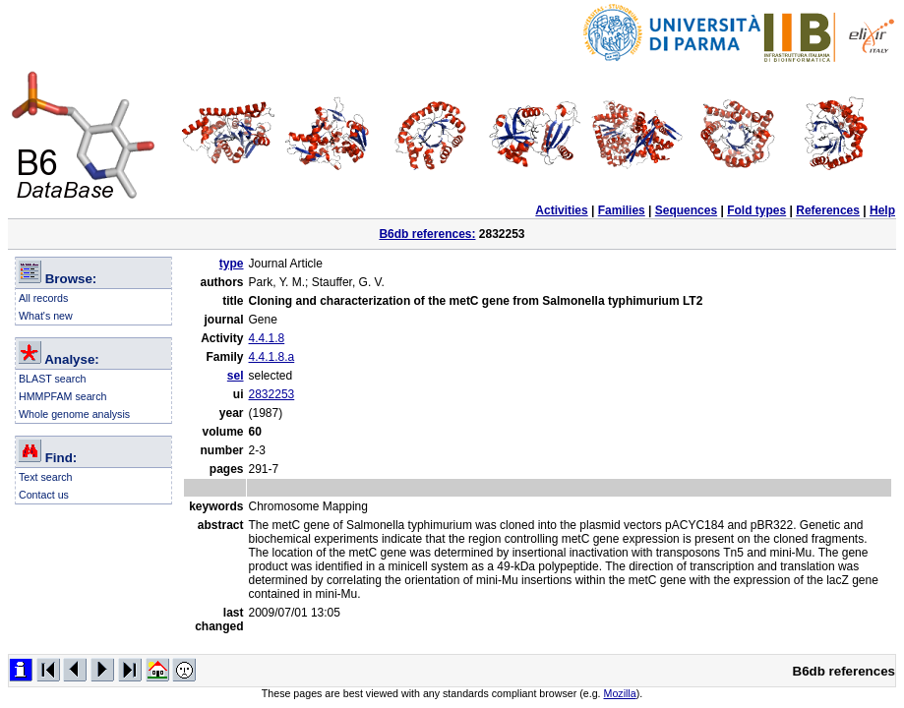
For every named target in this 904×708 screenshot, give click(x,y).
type (231, 263)
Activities (561, 210)
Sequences (686, 210)
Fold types (756, 210)
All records (43, 298)
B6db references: (427, 234)
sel (235, 376)
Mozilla (620, 693)
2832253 (272, 394)
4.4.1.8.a (272, 357)
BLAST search (53, 378)
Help (882, 210)
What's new (46, 316)
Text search (46, 477)
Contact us (44, 495)
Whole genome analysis (74, 414)
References (828, 210)
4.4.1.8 (267, 338)
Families (621, 210)
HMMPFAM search (62, 396)
